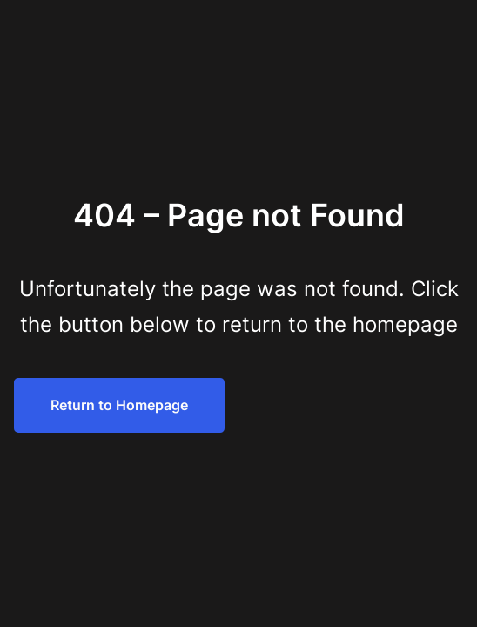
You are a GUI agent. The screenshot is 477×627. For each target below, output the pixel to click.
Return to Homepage (119, 405)
